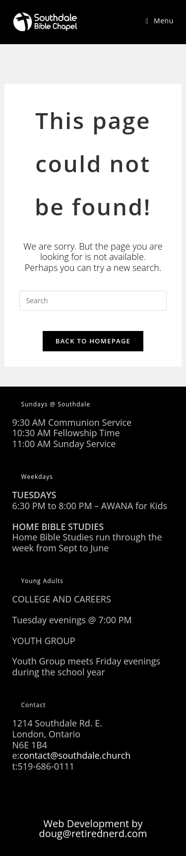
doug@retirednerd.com (93, 833)
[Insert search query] (92, 301)
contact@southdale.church (74, 755)
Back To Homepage (93, 340)
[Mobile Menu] (160, 20)
